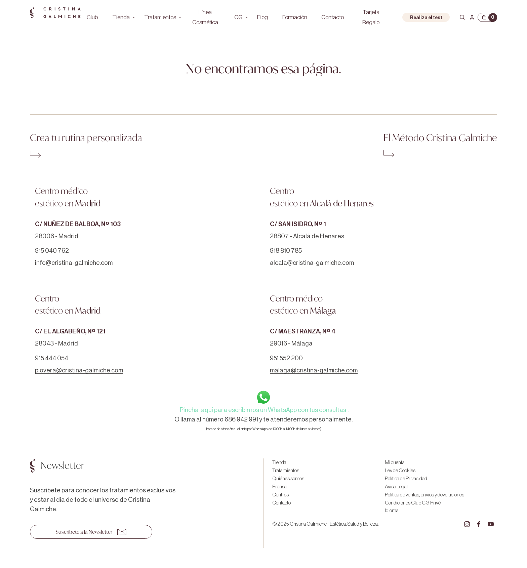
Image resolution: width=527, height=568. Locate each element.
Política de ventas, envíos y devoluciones (424, 494)
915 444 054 (51, 358)
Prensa (279, 486)
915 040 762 (52, 251)
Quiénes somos (288, 478)
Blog (262, 17)
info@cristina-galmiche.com (74, 263)
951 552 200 (286, 358)
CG (238, 17)
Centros (280, 494)
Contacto (332, 17)
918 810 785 (286, 251)
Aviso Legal (396, 486)
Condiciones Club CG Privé (413, 502)
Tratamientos (160, 17)
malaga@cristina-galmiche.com (314, 370)
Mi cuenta (395, 462)
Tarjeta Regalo (370, 17)
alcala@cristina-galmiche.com (312, 263)
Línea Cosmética (205, 17)
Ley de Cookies (400, 470)
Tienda (121, 17)
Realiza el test (426, 17)
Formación (294, 17)
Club (92, 17)
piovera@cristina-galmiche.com (79, 370)
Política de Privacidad (406, 478)
